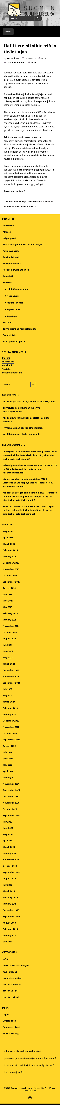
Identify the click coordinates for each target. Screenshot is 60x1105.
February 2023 (10, 708)
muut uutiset (10, 972)
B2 (22, 1072)
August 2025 (9, 588)
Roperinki (8, 276)
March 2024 (9, 664)
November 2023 (11, 676)
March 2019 (9, 891)
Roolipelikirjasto (11, 257)
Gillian (33, 1091)
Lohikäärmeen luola (17, 289)
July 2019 (7, 885)
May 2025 (7, 607)
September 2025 (11, 582)
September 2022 (11, 739)
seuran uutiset (11, 990)
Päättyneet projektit (14, 341)
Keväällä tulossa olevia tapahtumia (21, 434)
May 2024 (7, 657)
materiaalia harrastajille (16, 965)
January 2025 (9, 619)
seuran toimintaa (12, 984)
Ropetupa (12, 316)
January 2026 (9, 556)
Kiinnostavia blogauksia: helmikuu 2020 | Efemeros (30, 492)
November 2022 (11, 727)
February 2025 (10, 613)
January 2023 (9, 714)
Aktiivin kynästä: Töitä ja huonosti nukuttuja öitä (29, 401)
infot (33, 62)
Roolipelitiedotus (12, 263)
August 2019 (9, 878)
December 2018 (11, 910)
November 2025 (11, 569)
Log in (6, 1014)
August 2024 (9, 638)
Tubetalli (7, 282)
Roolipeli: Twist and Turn (16, 270)
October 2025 (10, 575)
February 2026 (10, 550)
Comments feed (11, 1027)
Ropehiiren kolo (15, 302)
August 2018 (9, 923)
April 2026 (8, 537)
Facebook (7, 365)
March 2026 (9, 544)
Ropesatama (13, 309)
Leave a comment (16, 62)
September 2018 (11, 916)
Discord (6, 358)
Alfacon (7, 232)
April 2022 (8, 771)
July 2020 (7, 822)
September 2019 (11, 872)
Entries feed (9, 1021)
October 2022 (10, 733)
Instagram (8, 361)
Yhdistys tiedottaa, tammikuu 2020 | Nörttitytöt (29, 506)
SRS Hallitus (13, 58)
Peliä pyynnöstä (11, 251)
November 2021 (11, 784)
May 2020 (7, 834)
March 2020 (9, 847)
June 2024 (8, 651)
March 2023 (9, 701)
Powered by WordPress (44, 1088)
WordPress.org (11, 1033)
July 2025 (7, 594)
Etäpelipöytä (9, 238)
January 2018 (9, 935)
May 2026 (7, 531)
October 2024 (10, 632)
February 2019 (10, 897)
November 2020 (11, 802)
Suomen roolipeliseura (21, 1088)
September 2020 (11, 815)
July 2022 (7, 752)
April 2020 (8, 840)
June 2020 (8, 828)
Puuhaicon (8, 225)
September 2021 (11, 790)
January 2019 (9, 904)
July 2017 (7, 941)
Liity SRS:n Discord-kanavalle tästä (22, 1051)
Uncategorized (11, 997)
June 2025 (8, 600)
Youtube (6, 369)
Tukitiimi (7, 322)
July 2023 (7, 689)
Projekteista (9, 335)
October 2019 (10, 866)
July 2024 (7, 645)
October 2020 (10, 809)
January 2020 (9, 853)
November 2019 (11, 859)
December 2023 (11, 670)
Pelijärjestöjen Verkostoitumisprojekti (23, 244)
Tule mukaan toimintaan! (18, 206)
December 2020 (11, 796)
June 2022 (8, 758)
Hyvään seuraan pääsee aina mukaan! (23, 428)
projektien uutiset (12, 978)
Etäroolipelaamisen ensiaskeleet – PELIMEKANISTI (30, 465)
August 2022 (9, 746)
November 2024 (11, 626)
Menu (8, 31)
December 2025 (11, 563)
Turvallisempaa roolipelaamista (19, 329)
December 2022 (11, 720)
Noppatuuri (13, 296)
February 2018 (10, 929)
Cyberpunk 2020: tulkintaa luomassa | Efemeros (28, 451)
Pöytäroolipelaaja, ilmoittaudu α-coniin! (29, 201)
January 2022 (9, 777)
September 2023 (11, 683)
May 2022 (7, 765)
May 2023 (7, 695)
